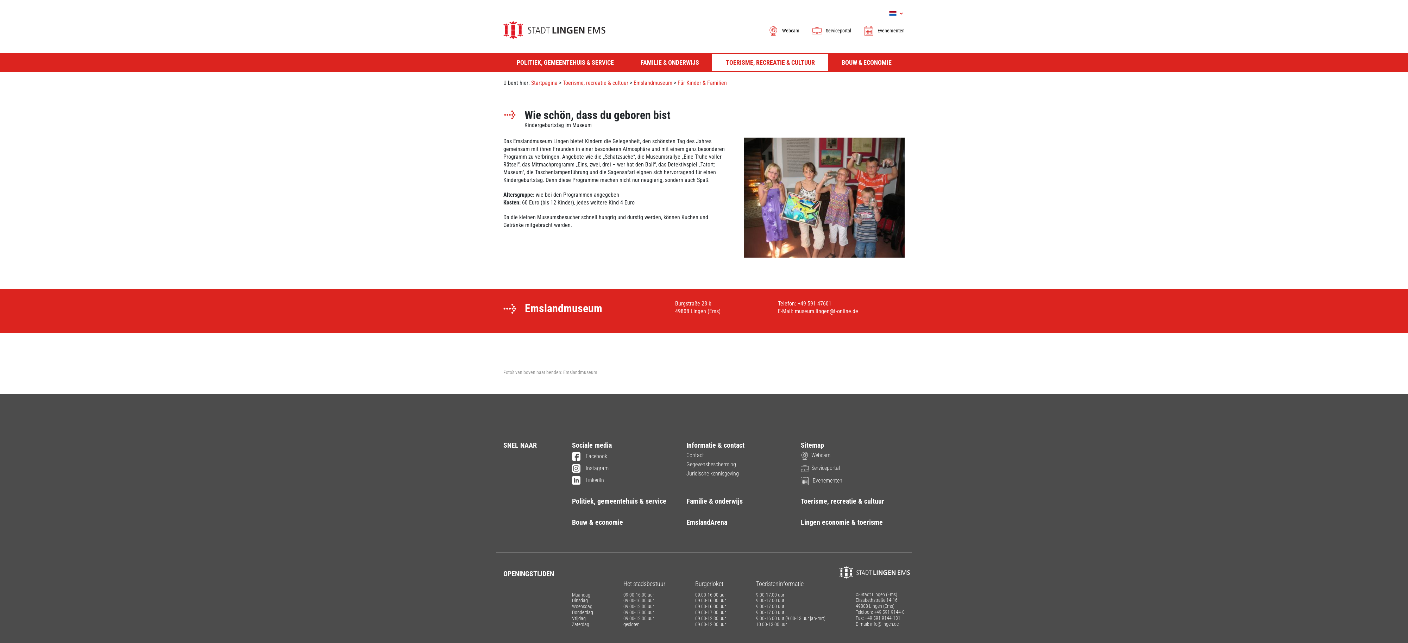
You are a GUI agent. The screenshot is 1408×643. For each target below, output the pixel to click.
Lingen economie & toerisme (842, 522)
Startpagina (544, 83)
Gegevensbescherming (711, 464)
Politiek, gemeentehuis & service (619, 501)
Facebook (589, 456)
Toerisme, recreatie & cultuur (595, 83)
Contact (695, 455)
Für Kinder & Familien (702, 83)
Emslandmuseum (653, 83)
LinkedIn (588, 480)
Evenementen (884, 31)
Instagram (590, 468)
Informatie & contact (715, 445)
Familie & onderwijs (714, 501)
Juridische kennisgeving (712, 473)
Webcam (783, 31)
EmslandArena (706, 522)
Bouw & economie (597, 522)
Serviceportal (831, 31)
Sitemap (812, 445)
